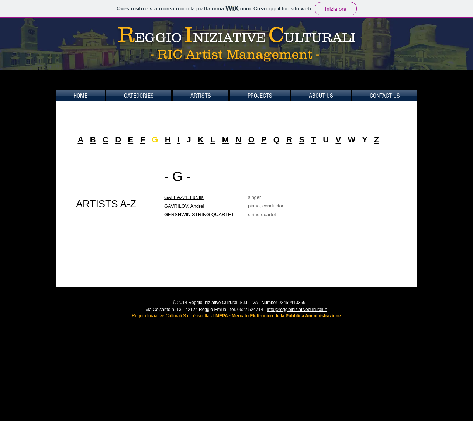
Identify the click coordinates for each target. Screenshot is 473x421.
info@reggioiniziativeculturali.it (297, 309)
